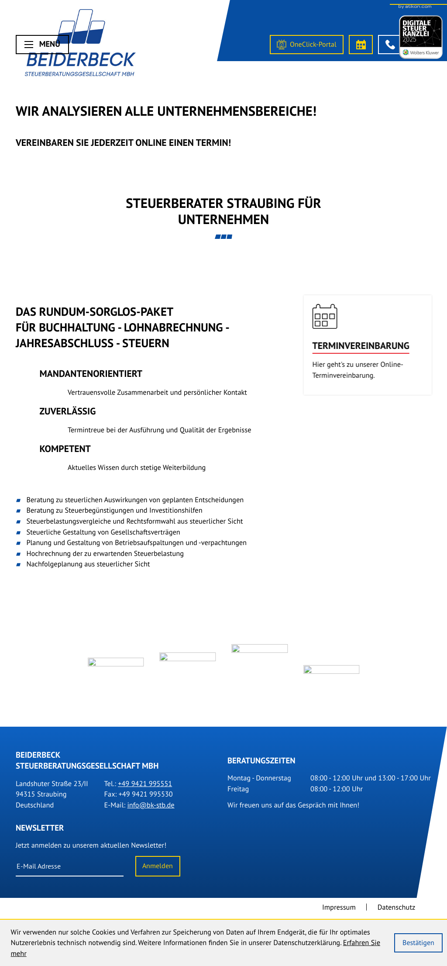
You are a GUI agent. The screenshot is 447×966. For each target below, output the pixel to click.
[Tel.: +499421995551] (145, 787)
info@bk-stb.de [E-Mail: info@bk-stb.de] (150, 809)
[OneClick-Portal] (307, 44)
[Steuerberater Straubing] (80, 45)
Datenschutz (396, 911)
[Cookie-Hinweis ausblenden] (418, 942)
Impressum (339, 911)
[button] (390, 44)
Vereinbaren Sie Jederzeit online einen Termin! (123, 142)
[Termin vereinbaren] (361, 44)
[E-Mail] (70, 870)
